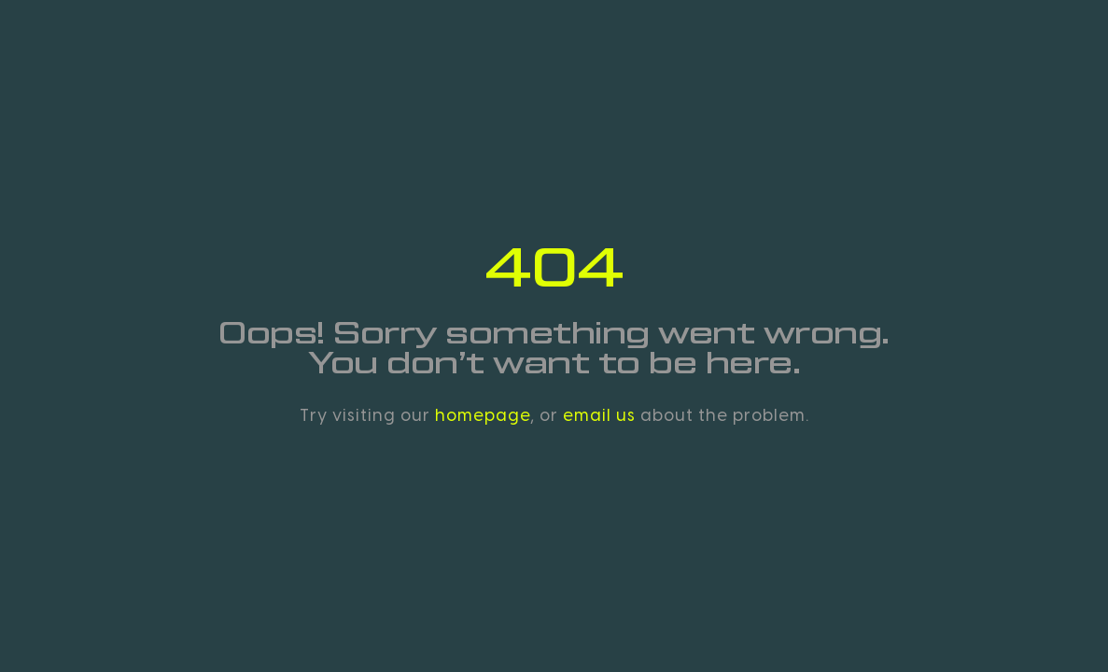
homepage (482, 415)
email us (599, 415)
